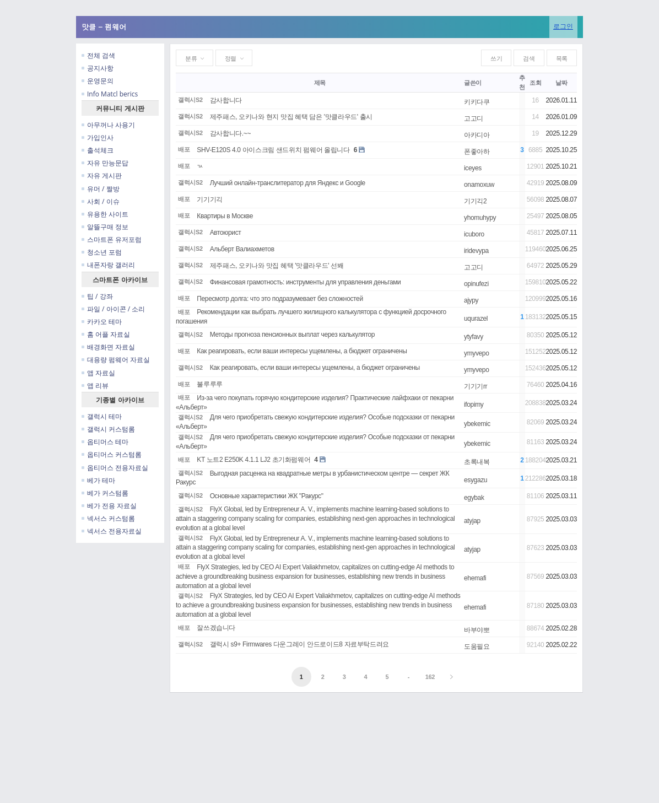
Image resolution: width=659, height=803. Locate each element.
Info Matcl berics (110, 94)
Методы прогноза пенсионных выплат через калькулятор (292, 334)
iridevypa (476, 251)
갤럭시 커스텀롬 (108, 429)
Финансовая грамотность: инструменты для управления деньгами (305, 282)
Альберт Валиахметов (242, 249)
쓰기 (496, 58)
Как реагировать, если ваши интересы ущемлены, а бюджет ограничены (302, 351)
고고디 (473, 118)
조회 (535, 82)
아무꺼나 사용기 (108, 125)
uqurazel (476, 318)
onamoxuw (479, 184)
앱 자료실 (98, 373)
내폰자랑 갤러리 (108, 265)
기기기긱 (210, 199)
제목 (320, 82)
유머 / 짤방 (101, 188)
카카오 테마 (102, 321)
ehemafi (475, 578)
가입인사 (98, 137)
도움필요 (477, 646)
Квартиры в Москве (225, 216)
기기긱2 (475, 201)
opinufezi (476, 284)
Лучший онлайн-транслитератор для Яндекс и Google (287, 183)
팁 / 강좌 (97, 296)
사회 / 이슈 (101, 201)
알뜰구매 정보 (105, 226)
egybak (474, 498)
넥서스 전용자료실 (112, 531)
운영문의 (98, 80)
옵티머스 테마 (105, 441)
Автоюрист (225, 232)
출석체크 (98, 150)
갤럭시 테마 (102, 416)
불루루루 (210, 384)
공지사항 (98, 68)
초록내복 (477, 462)
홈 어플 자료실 (106, 334)
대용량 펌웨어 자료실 (116, 359)
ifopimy (474, 404)
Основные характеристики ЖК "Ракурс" (266, 496)
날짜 (561, 82)
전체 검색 (98, 55)
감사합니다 (226, 100)
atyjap (472, 521)
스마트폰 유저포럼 (112, 239)
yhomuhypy (480, 218)
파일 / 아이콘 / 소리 (113, 309)
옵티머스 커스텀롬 (112, 454)
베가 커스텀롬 (105, 493)
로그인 (563, 26)
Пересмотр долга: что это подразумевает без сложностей (280, 299)
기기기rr (475, 386)
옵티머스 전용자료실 (115, 467)
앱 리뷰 (95, 385)
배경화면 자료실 (108, 347)
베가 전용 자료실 (109, 505)
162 (430, 676)
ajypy (471, 300)
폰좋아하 (477, 151)
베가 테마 (98, 480)
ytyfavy (473, 337)
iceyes (473, 168)
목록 (562, 58)
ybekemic (477, 424)
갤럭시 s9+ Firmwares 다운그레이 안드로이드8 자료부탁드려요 (299, 644)
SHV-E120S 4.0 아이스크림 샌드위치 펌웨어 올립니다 (273, 150)
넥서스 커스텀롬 (108, 518)
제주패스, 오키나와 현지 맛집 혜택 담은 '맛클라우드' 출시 (291, 117)
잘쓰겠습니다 (216, 628)
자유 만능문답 (105, 163)
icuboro (474, 234)
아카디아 (477, 135)
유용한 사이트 (105, 214)
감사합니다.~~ (230, 133)
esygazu (475, 480)
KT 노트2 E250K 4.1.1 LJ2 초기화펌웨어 (253, 460)
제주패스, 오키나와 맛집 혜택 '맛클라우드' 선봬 (277, 266)
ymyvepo (476, 353)
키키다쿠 (477, 102)
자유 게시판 (102, 175)
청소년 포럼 (102, 252)
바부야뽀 (477, 630)
